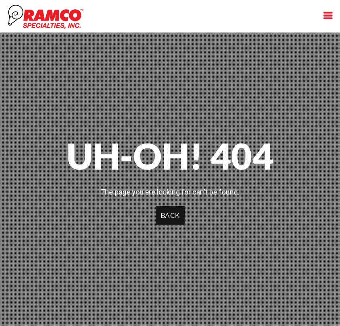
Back (170, 215)
